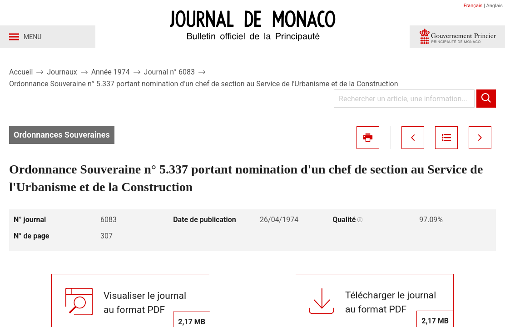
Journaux (63, 72)
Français (473, 6)
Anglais (494, 6)
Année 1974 (111, 72)
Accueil (22, 72)
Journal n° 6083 (170, 72)
